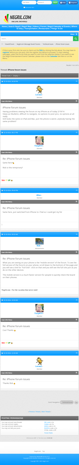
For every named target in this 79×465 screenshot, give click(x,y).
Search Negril (14, 26)
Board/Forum (9, 44)
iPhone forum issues (17, 70)
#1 (76, 81)
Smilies (46, 424)
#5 (76, 300)
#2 (76, 132)
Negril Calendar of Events (59, 26)
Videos (36, 26)
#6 (76, 353)
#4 (76, 234)
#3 (76, 190)
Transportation (30, 29)
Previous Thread (34, 412)
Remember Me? (29, 7)
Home (4, 26)
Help (63, 3)
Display (15, 76)
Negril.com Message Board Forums (28, 44)
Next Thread (46, 412)
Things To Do (57, 29)
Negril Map (26, 26)
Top (76, 402)
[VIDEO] (47, 428)
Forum (43, 26)
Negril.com (37, 451)
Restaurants (44, 29)
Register (73, 3)
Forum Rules (48, 433)
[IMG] (46, 426)
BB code (47, 422)
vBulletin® (39, 456)
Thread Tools (6, 76)
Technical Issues (48, 44)
